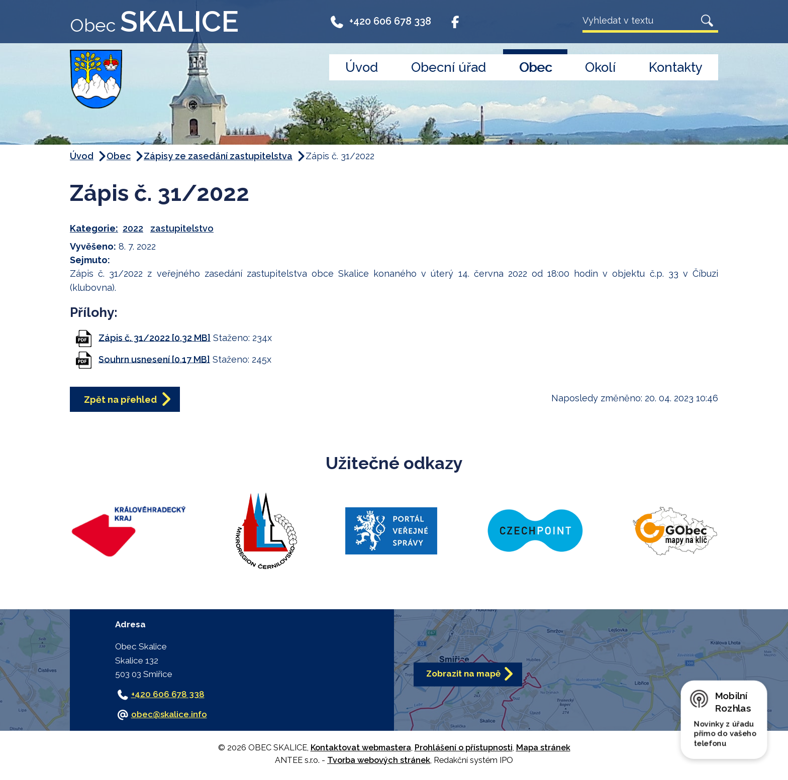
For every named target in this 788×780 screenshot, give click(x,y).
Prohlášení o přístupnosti (464, 747)
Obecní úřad (448, 67)
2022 (133, 228)
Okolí (600, 67)
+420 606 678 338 (380, 21)
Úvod (361, 67)
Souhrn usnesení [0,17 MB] (154, 359)
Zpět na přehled (120, 399)
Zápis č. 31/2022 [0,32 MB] (154, 337)
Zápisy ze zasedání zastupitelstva (218, 156)
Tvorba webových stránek (378, 760)
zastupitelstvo (182, 228)
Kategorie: (94, 228)
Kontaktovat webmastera (361, 747)
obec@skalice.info (169, 714)
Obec (535, 67)
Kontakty (676, 67)
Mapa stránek (543, 747)
